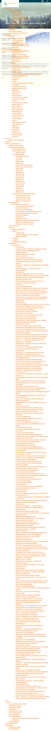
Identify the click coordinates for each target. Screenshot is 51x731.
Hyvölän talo (16, 60)
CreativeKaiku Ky (17, 42)
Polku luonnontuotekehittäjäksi (25, 586)
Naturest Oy (15, 93)
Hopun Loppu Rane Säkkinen (21, 56)
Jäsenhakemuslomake (15, 711)
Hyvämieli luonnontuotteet (20, 58)
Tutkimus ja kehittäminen (12, 143)
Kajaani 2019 (19, 168)
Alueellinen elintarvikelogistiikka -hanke (28, 250)
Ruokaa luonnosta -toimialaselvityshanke (28, 595)
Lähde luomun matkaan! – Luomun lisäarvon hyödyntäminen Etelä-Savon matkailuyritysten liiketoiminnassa (29, 507)
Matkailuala (12, 29)
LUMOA (14, 231)
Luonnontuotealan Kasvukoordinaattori (27, 441)
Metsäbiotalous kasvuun (23, 538)
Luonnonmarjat (16, 11)
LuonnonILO (19, 431)
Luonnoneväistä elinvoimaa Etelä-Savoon (28, 429)
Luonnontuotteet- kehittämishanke (26, 459)
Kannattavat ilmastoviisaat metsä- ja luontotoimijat (31, 336)
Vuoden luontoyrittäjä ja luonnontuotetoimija (25, 718)
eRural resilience (21, 302)
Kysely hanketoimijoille (19, 242)
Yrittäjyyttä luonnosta (22, 684)
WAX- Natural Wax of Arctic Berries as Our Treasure (31, 677)
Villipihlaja (15, 126)
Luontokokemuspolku (22, 208)
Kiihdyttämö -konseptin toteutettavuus (27, 386)
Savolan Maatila (17, 113)
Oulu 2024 (19, 159)
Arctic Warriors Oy (17, 40)
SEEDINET (19, 604)
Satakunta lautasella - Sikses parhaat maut (28, 600)
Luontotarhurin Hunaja (19, 86)
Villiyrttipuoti (16, 127)
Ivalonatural (15, 65)
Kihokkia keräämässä (22, 215)
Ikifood (14, 63)
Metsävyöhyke (16, 92)
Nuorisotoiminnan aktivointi (20, 204)
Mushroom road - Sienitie (23, 559)
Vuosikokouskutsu (14, 714)
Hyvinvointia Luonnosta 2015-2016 (26, 316)
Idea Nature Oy (16, 61)
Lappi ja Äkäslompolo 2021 (24, 165)
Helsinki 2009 (20, 186)
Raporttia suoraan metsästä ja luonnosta (28, 220)
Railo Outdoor (16, 106)
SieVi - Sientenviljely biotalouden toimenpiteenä (30, 611)
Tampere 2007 (20, 190)
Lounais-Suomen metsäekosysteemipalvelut (29, 407)
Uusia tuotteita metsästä (23, 645)
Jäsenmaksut (13, 709)
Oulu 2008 (19, 188)
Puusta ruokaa (20, 593)
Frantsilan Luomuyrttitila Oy (20, 51)
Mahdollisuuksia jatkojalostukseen (26, 516)
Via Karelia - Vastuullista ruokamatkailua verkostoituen (32, 663)
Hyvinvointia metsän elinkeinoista (26, 318)
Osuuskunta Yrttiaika (18, 99)
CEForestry (19, 284)
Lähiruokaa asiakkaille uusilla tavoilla (27, 511)
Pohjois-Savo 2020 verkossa (24, 167)
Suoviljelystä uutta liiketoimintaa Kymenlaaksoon (30, 691)
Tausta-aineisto (20, 152)
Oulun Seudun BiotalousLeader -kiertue (27, 575)
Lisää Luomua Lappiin (22, 406)
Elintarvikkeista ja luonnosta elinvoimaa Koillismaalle (32, 292)
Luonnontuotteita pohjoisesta (24, 477)
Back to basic (20, 272)
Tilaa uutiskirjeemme (15, 712)
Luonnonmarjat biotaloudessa (25, 432)
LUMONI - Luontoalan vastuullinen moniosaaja (30, 409)
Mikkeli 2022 (19, 163)
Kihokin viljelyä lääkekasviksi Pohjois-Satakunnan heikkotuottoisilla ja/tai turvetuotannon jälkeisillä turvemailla (31, 382)
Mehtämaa (15, 90)
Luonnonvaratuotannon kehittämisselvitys (28, 479)
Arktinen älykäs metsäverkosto (25, 258)
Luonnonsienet (16, 13)
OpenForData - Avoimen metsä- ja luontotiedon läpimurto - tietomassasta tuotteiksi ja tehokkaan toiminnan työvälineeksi (30, 571)
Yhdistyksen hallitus (15, 707)
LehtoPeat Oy (16, 77)
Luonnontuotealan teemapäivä (25, 206)
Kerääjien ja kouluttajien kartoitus (22, 19)
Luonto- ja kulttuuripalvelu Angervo (22, 83)
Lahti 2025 (19, 158)
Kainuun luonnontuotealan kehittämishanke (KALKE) (31, 334)
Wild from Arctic (17, 133)
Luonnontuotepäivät (18, 154)
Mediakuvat (15, 720)
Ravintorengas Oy (17, 108)
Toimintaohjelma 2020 (18, 151)
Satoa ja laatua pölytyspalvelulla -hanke (27, 602)
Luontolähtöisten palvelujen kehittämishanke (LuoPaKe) (32, 497)
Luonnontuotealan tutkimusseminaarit (23, 193)
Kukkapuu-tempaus (21, 218)
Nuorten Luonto (20, 568)
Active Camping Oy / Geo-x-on (21, 38)
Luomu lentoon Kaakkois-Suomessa (26, 411)
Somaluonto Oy (16, 117)
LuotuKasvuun (20, 504)
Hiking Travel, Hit (17, 52)
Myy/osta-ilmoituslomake (16, 140)
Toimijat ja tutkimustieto (16, 145)
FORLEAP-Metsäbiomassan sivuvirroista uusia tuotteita (32, 304)
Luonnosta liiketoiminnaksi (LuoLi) (26, 488)
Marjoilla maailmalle (22, 530)
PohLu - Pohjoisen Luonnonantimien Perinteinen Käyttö (32, 696)
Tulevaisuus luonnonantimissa (25, 632)
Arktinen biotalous (21, 252)
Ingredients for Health (22, 324)
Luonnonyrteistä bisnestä (23, 481)
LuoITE (14, 81)
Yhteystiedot (9, 725)
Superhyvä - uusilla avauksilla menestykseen (29, 629)
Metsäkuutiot (19, 217)
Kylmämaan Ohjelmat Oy (19, 76)
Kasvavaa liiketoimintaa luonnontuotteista (28, 363)
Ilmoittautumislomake (22, 156)
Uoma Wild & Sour (17, 124)
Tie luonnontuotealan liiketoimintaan (27, 630)
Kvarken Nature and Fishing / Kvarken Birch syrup (27, 74)
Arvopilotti (15, 240)
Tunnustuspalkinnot (15, 716)
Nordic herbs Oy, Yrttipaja (20, 97)
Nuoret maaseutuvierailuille (24, 209)
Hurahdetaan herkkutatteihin (24, 313)
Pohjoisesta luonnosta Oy (20, 102)
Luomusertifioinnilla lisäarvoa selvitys (27, 422)
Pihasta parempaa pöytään (24, 584)
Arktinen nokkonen (21, 256)
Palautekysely (20, 192)
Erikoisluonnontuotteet (19, 17)
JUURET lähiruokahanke (23, 333)
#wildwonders (20, 247)
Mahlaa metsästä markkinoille (24, 520)
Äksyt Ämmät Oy (17, 135)
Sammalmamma (17, 111)
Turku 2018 (19, 170)
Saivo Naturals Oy (17, 110)
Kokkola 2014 (20, 177)
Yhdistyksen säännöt (15, 705)
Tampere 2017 (20, 172)
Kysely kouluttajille (18, 20)
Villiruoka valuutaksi (22, 664)
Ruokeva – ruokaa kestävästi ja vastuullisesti (29, 598)
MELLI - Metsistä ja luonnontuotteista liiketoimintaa (31, 532)
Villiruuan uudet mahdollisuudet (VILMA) (28, 670)
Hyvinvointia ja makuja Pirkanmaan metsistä (29, 315)
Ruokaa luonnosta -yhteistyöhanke (26, 597)
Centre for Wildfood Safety (24, 286)
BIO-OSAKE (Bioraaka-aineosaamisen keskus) (30, 274)
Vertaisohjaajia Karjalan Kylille (25, 654)
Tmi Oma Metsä (16, 118)
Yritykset (7, 35)
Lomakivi (15, 79)
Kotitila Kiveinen (17, 72)
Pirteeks (14, 101)
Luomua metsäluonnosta (23, 416)
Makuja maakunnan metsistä (24, 525)
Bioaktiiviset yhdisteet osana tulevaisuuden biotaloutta (32, 275)
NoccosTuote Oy (17, 95)
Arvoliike (18, 263)
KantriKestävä (20, 350)
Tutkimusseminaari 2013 (23, 201)
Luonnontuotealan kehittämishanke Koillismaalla (30, 698)
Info (6, 700)
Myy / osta (8, 138)
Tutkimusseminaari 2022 (23, 195)
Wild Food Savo (20, 679)
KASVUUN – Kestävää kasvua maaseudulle (28, 370)
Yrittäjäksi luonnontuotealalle (24, 224)
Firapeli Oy (15, 47)
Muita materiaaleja (21, 236)
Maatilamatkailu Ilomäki (19, 88)
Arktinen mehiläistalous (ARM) (25, 254)
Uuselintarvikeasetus (18, 24)
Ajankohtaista (20, 233)
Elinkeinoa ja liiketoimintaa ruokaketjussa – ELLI (30, 290)
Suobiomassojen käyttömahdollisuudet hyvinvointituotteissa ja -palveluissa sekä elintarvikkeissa (28, 621)
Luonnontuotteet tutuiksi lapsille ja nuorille (28, 211)
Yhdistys (7, 702)
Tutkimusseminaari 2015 (23, 199)
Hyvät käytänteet (14, 202)
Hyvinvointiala (13, 27)
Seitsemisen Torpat (18, 115)
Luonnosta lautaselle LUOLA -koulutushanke (29, 486)
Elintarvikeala (13, 22)
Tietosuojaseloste (14, 729)
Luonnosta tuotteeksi (22, 490)
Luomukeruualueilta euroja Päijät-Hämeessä (29, 418)
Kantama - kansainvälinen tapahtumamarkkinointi (30, 338)
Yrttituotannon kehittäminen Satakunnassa (28, 686)
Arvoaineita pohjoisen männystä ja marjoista (29, 261)
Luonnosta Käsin (21, 484)
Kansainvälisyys (13, 225)
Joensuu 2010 (20, 184)
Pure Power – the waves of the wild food (28, 591)
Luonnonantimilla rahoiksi (23, 427)
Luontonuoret (20, 498)
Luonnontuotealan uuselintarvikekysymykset (29, 447)
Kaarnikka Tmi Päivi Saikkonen (21, 67)
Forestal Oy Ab (16, 49)
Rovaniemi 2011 (20, 183)
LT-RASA (14, 238)
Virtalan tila (15, 129)
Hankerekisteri (13, 243)
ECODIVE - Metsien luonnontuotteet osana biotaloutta (32, 288)
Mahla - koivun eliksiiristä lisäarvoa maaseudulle (30, 518)
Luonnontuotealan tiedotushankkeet (26, 213)
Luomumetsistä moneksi (23, 420)
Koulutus (7, 142)
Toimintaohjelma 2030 (18, 149)
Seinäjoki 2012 (20, 181)
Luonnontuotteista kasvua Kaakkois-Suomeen (29, 473)
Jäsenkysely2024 (14, 721)
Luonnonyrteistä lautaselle (24, 482)
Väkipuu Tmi (16, 131)
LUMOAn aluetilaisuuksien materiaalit (27, 234)
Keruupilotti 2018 (21, 372)
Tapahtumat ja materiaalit (16, 147)
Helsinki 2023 (20, 161)
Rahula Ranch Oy (17, 104)
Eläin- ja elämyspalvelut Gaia (21, 45)
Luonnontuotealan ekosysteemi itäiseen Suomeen (31, 440)
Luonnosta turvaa (21, 491)
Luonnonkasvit (16, 15)
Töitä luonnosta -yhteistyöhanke (25, 639)
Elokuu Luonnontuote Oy (19, 44)
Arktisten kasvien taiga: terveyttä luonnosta (29, 259)
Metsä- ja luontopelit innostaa (24, 222)
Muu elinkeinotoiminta (15, 31)
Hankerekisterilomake (18, 229)
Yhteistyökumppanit (11, 723)
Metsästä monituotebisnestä (24, 539)
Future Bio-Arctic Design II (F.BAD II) (27, 311)
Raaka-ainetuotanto (14, 10)
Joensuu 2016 (20, 174)
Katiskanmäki (16, 70)
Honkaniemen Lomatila (19, 54)
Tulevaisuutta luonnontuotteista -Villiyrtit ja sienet (31, 634)
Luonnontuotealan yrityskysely (18, 33)
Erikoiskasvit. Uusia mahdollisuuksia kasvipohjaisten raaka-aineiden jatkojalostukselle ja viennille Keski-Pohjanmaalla (32, 298)
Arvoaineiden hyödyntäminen (17, 26)
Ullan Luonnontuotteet (19, 122)
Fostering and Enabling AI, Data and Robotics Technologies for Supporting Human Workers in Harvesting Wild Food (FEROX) (30, 307)
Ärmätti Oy (15, 136)
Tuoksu (14, 120)
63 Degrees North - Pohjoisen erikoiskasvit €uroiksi (31, 249)
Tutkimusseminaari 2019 (23, 197)
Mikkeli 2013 (19, 179)
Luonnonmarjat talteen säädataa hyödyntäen (29, 434)
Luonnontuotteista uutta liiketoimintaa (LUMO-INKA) (31, 475)
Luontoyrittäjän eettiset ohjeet (18, 704)
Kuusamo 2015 (20, 175)
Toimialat (7, 8)
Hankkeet (11, 227)
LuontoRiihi (15, 85)
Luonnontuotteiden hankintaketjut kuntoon (28, 461)
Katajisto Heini (16, 68)
